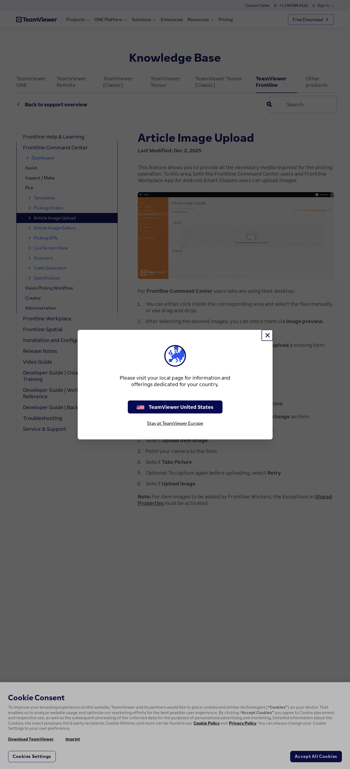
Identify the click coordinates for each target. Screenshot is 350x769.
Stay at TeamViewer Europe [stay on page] (175, 423)
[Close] (267, 335)
